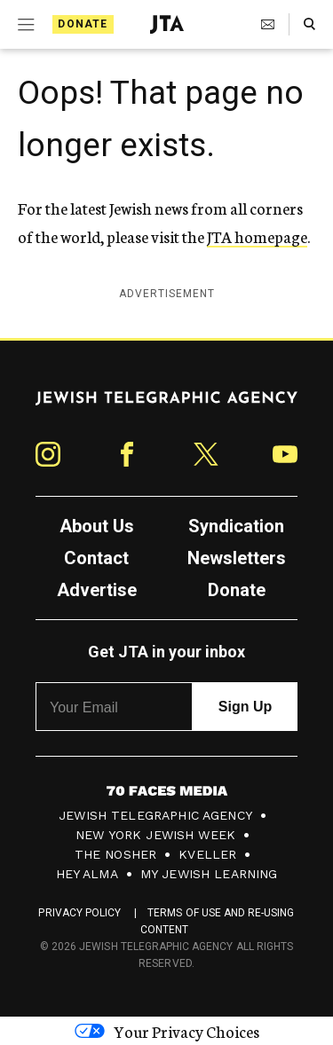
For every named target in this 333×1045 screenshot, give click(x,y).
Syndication (236, 526)
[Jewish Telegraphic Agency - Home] (167, 24)
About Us (96, 526)
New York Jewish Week (155, 835)
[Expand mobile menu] (24, 24)
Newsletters (236, 558)
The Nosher (116, 854)
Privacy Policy (79, 913)
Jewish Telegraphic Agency (155, 815)
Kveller (207, 854)
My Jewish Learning (209, 874)
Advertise (97, 590)
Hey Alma (87, 874)
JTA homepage (257, 236)
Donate (82, 24)
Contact (96, 558)
